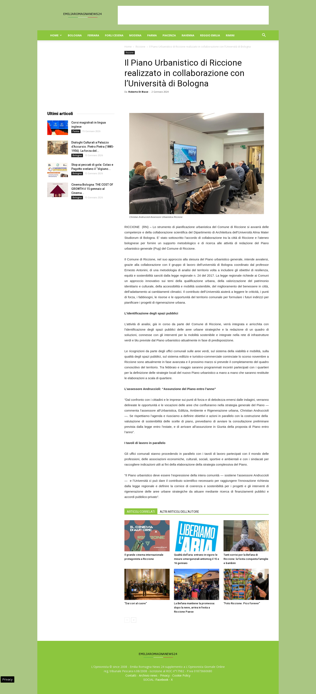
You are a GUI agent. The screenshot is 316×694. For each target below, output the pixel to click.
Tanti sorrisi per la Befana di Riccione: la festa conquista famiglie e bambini (246, 559)
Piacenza (169, 35)
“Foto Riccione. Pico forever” (242, 603)
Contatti (130, 675)
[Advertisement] (193, 15)
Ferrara (93, 35)
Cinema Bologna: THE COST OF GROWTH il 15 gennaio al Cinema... (92, 189)
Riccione (140, 46)
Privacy (165, 675)
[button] (264, 36)
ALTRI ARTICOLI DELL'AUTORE (179, 511)
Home (56, 35)
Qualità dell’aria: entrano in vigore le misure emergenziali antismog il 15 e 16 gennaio (196, 559)
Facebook (162, 679)
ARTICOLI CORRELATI (141, 511)
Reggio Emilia (210, 35)
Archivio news (148, 675)
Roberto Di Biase (138, 91)
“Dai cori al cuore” (135, 603)
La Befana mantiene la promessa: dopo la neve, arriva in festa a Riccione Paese (194, 607)
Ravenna (188, 35)
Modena (135, 35)
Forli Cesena (114, 35)
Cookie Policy (181, 675)
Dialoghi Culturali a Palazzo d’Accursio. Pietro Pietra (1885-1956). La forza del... (92, 146)
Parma (152, 35)
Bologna (75, 35)
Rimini (230, 35)
